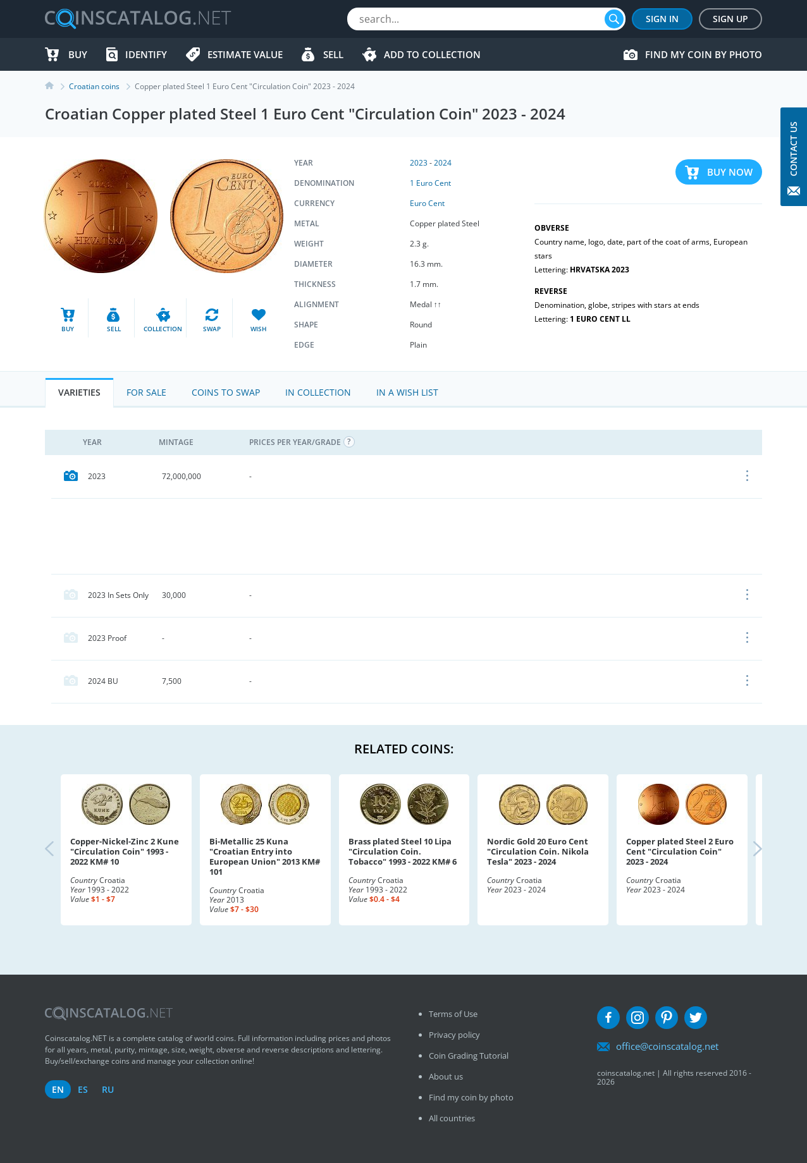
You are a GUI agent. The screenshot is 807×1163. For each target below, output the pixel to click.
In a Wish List (407, 392)
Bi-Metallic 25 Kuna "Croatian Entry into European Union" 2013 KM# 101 (264, 856)
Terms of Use (453, 1014)
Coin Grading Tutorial (468, 1055)
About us (446, 1076)
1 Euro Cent (430, 183)
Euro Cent (427, 203)
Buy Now (730, 172)
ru (108, 1089)
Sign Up (730, 19)
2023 (419, 162)
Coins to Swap (226, 392)
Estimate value (245, 54)
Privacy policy (454, 1034)
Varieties (79, 392)
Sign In (662, 19)
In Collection (318, 392)
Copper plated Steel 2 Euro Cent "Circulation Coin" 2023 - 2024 (680, 851)
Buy (77, 54)
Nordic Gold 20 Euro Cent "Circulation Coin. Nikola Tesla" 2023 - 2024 (538, 851)
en (58, 1089)
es (83, 1089)
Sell (333, 54)
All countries (452, 1118)
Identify (146, 54)
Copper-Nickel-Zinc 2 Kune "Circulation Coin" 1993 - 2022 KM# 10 (124, 851)
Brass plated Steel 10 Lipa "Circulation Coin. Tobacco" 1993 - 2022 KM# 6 (402, 851)
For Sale (146, 392)
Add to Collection (432, 54)
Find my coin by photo (703, 54)
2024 (443, 162)
